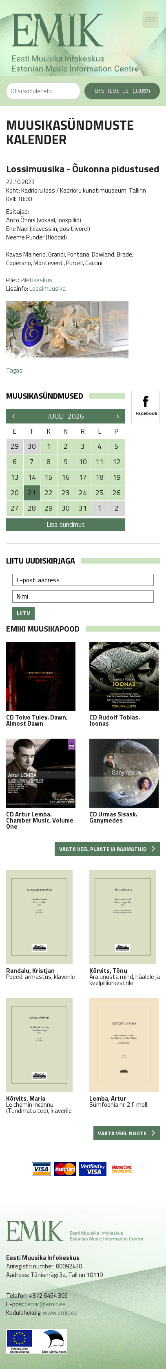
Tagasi (15, 370)
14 (32, 477)
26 (117, 492)
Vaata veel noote (126, 1133)
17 (83, 477)
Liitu (23, 613)
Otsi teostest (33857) (122, 91)
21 (32, 492)
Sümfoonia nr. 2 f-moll (124, 1053)
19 (117, 477)
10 (83, 461)
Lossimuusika (47, 288)
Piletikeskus (36, 280)
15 (48, 477)
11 (99, 461)
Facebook (145, 403)
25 (99, 492)
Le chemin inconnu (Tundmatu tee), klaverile (41, 1056)
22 (48, 492)
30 (66, 508)
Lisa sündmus (65, 524)
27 (15, 508)
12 (117, 461)
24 (83, 492)
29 (48, 508)
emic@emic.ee (46, 1304)
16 (66, 477)
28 (32, 508)
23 (66, 492)
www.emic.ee (60, 1312)
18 (99, 477)
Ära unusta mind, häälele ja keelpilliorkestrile (124, 928)
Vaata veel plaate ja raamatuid (107, 849)
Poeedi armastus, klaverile (41, 925)
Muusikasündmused (44, 395)
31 (83, 508)
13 (15, 477)
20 (15, 492)
